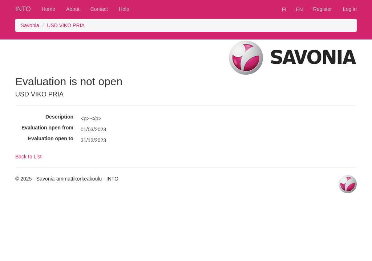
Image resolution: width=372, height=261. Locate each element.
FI (284, 9)
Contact (99, 9)
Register (322, 9)
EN (299, 9)
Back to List (28, 157)
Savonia (30, 25)
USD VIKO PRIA (65, 25)
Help (124, 9)
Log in (350, 9)
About (73, 9)
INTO (23, 9)
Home (48, 9)
